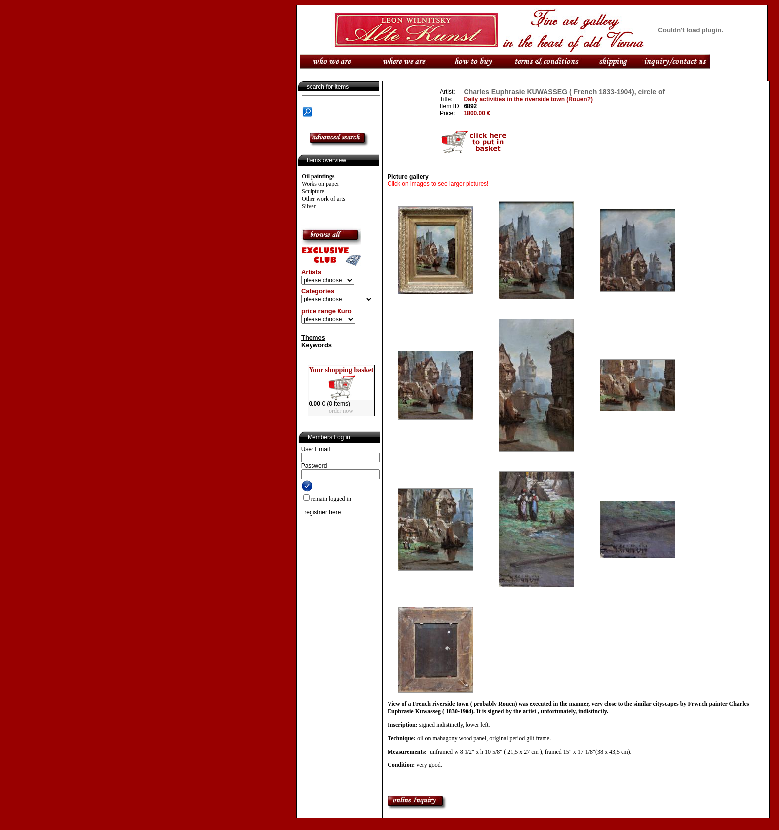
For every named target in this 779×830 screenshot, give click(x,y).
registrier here (322, 512)
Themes (313, 337)
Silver (309, 206)
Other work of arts (323, 198)
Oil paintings (318, 176)
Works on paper (320, 183)
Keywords (316, 345)
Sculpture (313, 191)
